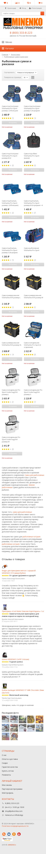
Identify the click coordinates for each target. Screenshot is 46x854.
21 (13, 402)
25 (13, 165)
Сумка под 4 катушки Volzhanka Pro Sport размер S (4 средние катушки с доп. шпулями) (33, 108)
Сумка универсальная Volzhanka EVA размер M (33, 296)
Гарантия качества (10, 767)
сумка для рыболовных (22, 512)
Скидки (5, 763)
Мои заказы (7, 785)
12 (13, 307)
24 (35, 260)
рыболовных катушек (31, 536)
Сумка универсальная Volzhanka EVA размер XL (11, 344)
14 (35, 118)
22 (35, 165)
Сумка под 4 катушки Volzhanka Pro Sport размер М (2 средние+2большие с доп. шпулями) (12, 155)
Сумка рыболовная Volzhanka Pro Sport (31, 249)
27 (35, 213)
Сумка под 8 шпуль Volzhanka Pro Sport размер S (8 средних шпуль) (10, 250)
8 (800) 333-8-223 (21, 32)
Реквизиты (6, 775)
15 (13, 118)
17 (35, 402)
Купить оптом (8, 771)
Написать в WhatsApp (14, 815)
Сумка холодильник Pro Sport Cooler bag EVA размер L (11, 392)
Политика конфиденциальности (15, 826)
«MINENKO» (11, 845)
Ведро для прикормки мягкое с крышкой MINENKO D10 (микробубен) (19, 569)
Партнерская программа (12, 789)
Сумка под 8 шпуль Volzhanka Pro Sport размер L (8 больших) (10, 203)
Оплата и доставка (10, 759)
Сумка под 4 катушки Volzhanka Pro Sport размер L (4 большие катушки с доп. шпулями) (11, 108)
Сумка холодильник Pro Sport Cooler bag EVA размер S (33, 392)
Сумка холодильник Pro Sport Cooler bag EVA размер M (11, 439)
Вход (23, 8)
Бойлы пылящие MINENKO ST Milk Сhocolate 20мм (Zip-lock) (23, 689)
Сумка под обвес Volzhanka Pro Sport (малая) (31, 155)
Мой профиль (7, 793)
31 (35, 307)
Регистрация (35, 8)
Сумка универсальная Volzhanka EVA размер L (11, 296)
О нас (4, 755)
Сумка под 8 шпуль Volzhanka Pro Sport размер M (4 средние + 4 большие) (33, 203)
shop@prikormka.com (13, 811)
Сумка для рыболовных (34, 475)
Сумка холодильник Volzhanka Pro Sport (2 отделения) (32, 345)
